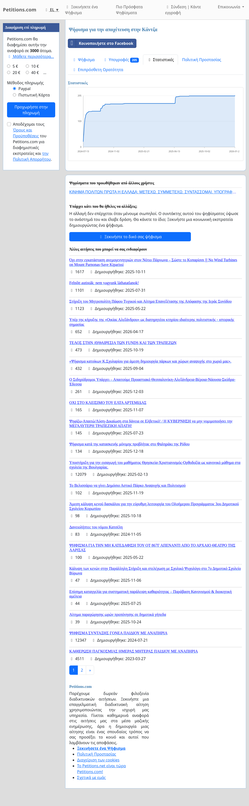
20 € (16, 218)
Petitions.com (19, 9)
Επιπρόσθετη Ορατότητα (97, 69)
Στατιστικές (160, 59)
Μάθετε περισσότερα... (30, 202)
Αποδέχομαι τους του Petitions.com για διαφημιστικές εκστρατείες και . (32, 288)
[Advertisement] (31, 93)
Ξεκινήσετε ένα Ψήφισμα (81, 9)
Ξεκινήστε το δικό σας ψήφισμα (130, 236)
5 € (15, 212)
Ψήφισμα (83, 59)
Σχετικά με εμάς (91, 777)
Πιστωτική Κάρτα (34, 241)
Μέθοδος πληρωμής (25, 229)
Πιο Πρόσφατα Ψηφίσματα (129, 9)
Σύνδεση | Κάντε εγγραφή (183, 9)
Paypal (24, 234)
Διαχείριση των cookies (98, 760)
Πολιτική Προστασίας (201, 59)
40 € (35, 218)
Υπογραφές (121, 60)
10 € (35, 212)
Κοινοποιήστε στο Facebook (100, 43)
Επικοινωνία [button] (229, 6)
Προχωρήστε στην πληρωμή (31, 256)
